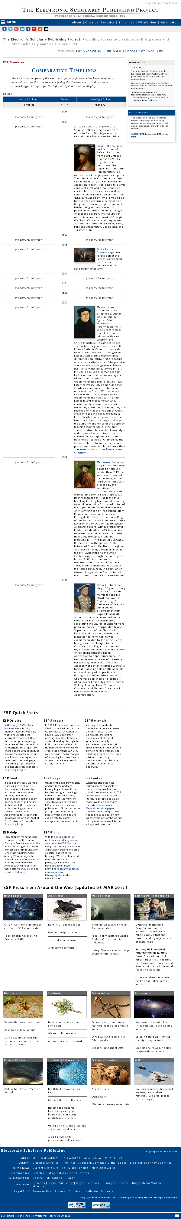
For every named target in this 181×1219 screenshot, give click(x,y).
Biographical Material (148, 1182)
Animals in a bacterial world (66, 1041)
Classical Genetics (100, 22)
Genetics (39, 1182)
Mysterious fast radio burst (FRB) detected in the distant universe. (154, 1026)
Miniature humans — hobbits (111, 1104)
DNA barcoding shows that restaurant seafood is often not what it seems (21, 1041)
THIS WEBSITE (115, 50)
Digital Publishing (61, 1182)
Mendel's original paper (100, 808)
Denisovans (99, 1096)
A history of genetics (61, 947)
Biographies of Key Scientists (150, 1162)
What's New (148, 22)
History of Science (116, 1182)
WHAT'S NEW (136, 50)
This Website (71, 1157)
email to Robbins (14, 872)
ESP (78, 50)
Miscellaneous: (19, 1177)
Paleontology (100, 993)
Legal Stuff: (22, 1191)
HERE (156, 100)
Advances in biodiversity (19, 1030)
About (77, 22)
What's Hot (169, 22)
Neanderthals (100, 1089)
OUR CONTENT (93, 50)
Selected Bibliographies (50, 1172)
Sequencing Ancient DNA (108, 1048)
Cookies (75, 1191)
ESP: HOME (8, 1215)
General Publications (48, 1177)
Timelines (127, 22)
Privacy (60, 1191)
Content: (24, 1162)
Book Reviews (79, 1172)
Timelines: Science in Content (83, 1162)
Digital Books (117, 1162)
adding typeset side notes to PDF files (61, 841)
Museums (39, 1186)
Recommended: (19, 1172)
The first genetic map (62, 940)
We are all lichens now (62, 1033)
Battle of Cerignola (107, 251)
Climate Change (15, 1060)
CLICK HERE (138, 134)
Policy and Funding (75, 1167)
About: (25, 1157)
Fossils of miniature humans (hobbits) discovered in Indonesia (110, 939)
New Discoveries (104, 1167)
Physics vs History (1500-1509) (52, 1215)
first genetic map (100, 811)
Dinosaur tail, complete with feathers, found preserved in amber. (110, 1026)
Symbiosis (55, 993)
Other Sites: (22, 1184)
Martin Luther (106, 307)
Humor (70, 1177)
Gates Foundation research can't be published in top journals (152, 981)
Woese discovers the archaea (22, 1022)
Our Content (50, 1157)
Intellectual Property (98, 1191)
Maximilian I (104, 462)
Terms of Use (42, 1191)
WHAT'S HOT (156, 50)
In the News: (21, 1167)
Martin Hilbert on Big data (64, 1100)
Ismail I (101, 145)
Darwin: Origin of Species (64, 924)
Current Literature (46, 1167)
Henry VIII (103, 584)
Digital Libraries (88, 1182)
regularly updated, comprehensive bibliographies (62, 872)
